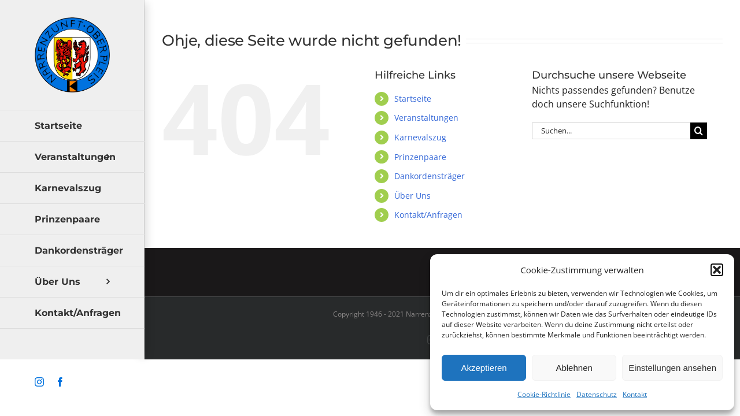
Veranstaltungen (426, 117)
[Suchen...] (611, 130)
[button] (717, 270)
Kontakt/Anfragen (428, 214)
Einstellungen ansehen (672, 368)
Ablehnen (574, 368)
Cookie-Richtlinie (544, 394)
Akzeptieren (483, 368)
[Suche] (698, 130)
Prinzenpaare (420, 156)
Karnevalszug (420, 137)
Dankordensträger (429, 175)
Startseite (412, 98)
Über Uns (412, 195)
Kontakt (635, 394)
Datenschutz (596, 394)
